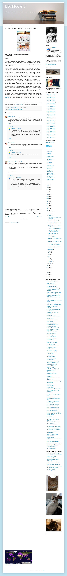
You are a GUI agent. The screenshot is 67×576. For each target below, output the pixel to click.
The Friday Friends (50, 423)
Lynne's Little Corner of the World (53, 378)
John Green (49, 162)
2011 (48, 265)
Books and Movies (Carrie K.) (53, 327)
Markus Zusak (50, 171)
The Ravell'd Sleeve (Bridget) (53, 428)
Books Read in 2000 (51, 99)
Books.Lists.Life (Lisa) (51, 333)
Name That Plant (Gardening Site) (53, 464)
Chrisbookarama (50, 339)
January (50, 263)
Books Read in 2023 (51, 134)
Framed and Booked (51, 356)
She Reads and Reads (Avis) (52, 408)
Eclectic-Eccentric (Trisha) (52, 350)
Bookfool (13, 128)
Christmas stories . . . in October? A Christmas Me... (54, 226)
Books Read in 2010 (51, 114)
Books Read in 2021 (51, 131)
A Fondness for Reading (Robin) (53, 288)
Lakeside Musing (50, 367)
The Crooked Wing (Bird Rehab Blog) (54, 466)
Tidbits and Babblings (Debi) (52, 434)
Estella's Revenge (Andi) (52, 351)
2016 (48, 203)
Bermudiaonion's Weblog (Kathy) (53, 309)
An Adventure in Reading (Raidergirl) (54, 304)
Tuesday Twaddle (51, 236)
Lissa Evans (49, 168)
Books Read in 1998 (51, 95)
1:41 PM (13, 116)
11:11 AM (12, 142)
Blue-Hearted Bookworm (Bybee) (53, 316)
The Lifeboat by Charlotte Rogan (54, 228)
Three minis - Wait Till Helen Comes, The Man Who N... (54, 231)
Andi (9, 142)
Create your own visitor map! (11, 564)
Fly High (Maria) (50, 354)
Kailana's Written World (51, 365)
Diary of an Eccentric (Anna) (52, 345)
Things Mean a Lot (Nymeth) (52, 431)
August (49, 250)
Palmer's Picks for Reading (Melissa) (54, 388)
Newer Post (7, 216)
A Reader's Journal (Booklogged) (53, 293)
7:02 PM (20, 161)
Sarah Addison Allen (51, 177)
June (49, 254)
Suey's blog (49, 416)
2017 (48, 201)
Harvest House (19, 109)
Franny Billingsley (50, 159)
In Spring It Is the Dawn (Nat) (53, 362)
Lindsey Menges (50, 167)
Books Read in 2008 (51, 111)
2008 (48, 270)
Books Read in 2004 (51, 105)
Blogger (43, 570)
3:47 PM (19, 152)
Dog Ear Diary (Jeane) (51, 347)
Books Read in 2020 (51, 129)
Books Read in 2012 (51, 117)
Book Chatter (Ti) (50, 321)
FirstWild (14, 109)
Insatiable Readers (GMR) (52, 364)
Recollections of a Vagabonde (53, 401)
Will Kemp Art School (51, 470)
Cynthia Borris (50, 157)
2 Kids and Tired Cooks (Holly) (53, 453)
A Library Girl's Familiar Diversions (54, 292)
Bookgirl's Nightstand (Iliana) (52, 324)
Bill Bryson (49, 153)
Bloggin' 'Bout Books (51, 315)
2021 (48, 194)
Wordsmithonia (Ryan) (51, 446)
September (50, 249)
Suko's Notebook (50, 417)
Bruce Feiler (49, 154)
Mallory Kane (49, 170)
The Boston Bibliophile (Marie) (53, 421)
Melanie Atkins (50, 173)
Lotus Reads (49, 376)
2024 (48, 189)
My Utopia (49, 384)
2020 (48, 196)
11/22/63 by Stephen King (53, 233)
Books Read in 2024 (51, 135)
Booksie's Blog (50, 334)
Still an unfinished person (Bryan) (53, 412)
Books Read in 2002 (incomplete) (53, 102)
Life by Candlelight (50, 371)
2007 (48, 272)
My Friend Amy (50, 382)
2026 (48, 185)
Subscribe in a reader (50, 142)
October (50, 215)
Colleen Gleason (50, 156)
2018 (48, 200)
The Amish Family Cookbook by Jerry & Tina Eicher (54, 223)
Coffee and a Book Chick (52, 342)
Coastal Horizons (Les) (51, 341)
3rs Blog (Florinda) (50, 283)
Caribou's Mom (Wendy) (52, 338)
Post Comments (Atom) (15, 222)
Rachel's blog (49, 392)
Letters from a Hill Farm (51, 370)
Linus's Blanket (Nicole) (51, 373)
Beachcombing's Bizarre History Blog (54, 454)
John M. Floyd (50, 164)
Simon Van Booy (50, 179)
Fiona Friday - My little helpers (54, 244)
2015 (48, 205)
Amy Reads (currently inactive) (53, 303)
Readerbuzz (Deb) (50, 397)
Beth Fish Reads (50, 310)
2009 (48, 269)
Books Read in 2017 (51, 125)
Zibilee (9, 116)
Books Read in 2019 (51, 128)
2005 (48, 276)
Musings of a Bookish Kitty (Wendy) (54, 381)
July (49, 252)
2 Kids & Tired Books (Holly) (52, 281)
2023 (48, 191)
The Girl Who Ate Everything (52, 467)
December (50, 212)
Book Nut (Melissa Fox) (51, 323)
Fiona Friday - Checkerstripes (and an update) (54, 221)
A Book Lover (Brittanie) (51, 286)
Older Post (39, 216)
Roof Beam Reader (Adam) (52, 405)
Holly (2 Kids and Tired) (13, 161)
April (49, 258)
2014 (48, 207)
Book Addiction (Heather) (52, 320)
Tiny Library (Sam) (50, 435)
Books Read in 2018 (51, 126)
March (49, 259)
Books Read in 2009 (51, 112)
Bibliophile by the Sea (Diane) (53, 312)
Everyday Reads (50, 353)
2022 (48, 192)
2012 (48, 210)
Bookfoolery (15, 6)
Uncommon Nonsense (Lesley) (53, 441)
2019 (48, 198)
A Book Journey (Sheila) (52, 284)
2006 (48, 274)
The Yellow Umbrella (51, 469)
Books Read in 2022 (51, 132)
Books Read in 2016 (51, 123)
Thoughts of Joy (50, 432)
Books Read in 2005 (51, 106)
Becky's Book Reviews (51, 307)
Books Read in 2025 (51, 137)
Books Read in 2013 (51, 118)
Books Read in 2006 (51, 108)
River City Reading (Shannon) (53, 404)
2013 (48, 208)
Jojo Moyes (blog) (50, 165)
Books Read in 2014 (51, 120)
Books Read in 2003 (51, 103)
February (50, 261)
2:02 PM (19, 128)
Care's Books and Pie (51, 336)
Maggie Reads (50, 379)
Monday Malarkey (51, 234)
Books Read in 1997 (51, 94)
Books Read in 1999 (51, 97)
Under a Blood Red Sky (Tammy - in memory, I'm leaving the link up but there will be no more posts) (54, 444)
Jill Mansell (49, 160)
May (49, 256)
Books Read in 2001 (51, 100)
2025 (48, 187)
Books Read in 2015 (51, 122)
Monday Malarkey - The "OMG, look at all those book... (54, 246)
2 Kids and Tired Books (13, 171)
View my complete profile (51, 64)
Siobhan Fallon (50, 180)
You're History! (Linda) (51, 448)
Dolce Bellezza (50, 348)
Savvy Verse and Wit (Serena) (53, 407)
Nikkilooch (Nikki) (50, 385)
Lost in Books (49, 374)
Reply (9, 123)
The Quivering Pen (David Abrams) (54, 426)
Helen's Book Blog (50, 359)
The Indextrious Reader (51, 425)
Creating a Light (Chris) (51, 456)
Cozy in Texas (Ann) (51, 344)
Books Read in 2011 (51, 115)
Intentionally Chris (50, 457)
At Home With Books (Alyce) (52, 306)
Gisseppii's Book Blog (51, 358)
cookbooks (10, 109)
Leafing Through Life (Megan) (53, 368)
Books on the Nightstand (52, 331)
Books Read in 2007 (51, 109)
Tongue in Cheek (50, 437)
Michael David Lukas (51, 174)
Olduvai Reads (50, 387)
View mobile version (24, 219)
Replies (11, 126)
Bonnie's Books (50, 318)
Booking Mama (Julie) (51, 326)
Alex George (49, 151)
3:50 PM (19, 177)
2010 (48, 267)
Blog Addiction (50, 313)
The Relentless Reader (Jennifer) (53, 429)
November (50, 213)
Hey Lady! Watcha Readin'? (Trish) (54, 361)
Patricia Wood (50, 176)
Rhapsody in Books (51, 402)
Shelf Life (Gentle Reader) (52, 410)
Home (23, 216)
